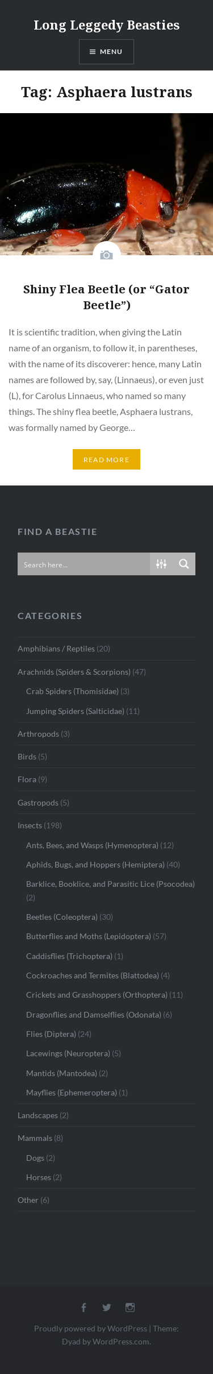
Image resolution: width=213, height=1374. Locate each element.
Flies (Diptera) (51, 1034)
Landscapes (38, 1115)
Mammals (35, 1138)
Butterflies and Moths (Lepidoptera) (88, 936)
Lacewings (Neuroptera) (68, 1053)
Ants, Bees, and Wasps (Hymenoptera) (92, 845)
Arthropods (38, 733)
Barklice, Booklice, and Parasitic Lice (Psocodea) (110, 884)
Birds (27, 756)
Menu (111, 51)
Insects (30, 825)
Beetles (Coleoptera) (62, 916)
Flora (27, 779)
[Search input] (84, 564)
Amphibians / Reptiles (56, 648)
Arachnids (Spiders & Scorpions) (74, 671)
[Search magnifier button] (184, 564)
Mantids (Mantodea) (61, 1073)
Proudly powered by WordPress (90, 1328)
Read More (106, 459)
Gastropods (38, 802)
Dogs (35, 1158)
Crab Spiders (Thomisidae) (72, 691)
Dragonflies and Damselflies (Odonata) (93, 1014)
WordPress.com (121, 1341)
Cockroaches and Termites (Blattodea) (92, 975)
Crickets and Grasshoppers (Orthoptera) (97, 994)
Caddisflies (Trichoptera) (69, 956)
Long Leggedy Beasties (106, 24)
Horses (38, 1177)
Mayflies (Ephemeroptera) (71, 1092)
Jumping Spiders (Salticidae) (75, 711)
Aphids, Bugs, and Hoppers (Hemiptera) (95, 864)
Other (28, 1200)
